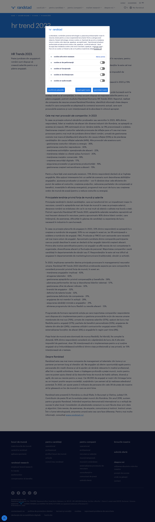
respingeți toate (83, 90)
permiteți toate (100, 90)
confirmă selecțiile (56, 90)
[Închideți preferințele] (4, 518)
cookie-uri (97, 49)
